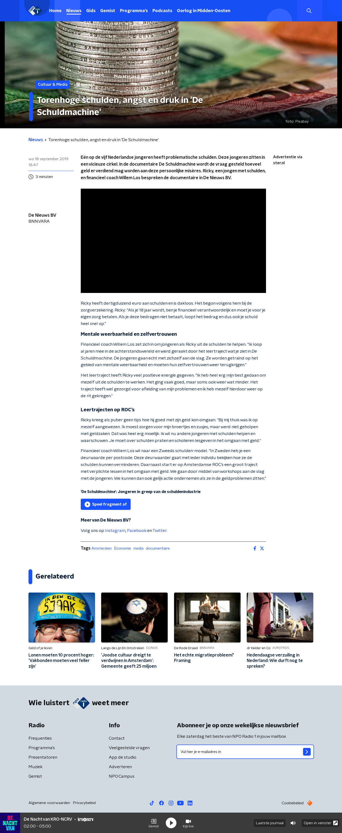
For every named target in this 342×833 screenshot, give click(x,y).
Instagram (115, 531)
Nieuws (73, 11)
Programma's (134, 11)
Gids (90, 11)
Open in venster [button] (321, 823)
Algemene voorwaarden (49, 803)
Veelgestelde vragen (129, 748)
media (138, 548)
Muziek (35, 767)
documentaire (158, 548)
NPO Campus (121, 776)
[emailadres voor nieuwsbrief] (245, 751)
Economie (122, 548)
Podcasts (162, 11)
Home (55, 11)
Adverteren (120, 767)
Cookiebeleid (293, 803)
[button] (153, 823)
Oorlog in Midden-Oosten (203, 11)
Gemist (107, 11)
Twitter (159, 531)
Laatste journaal (270, 823)
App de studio (122, 757)
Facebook (136, 531)
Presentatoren (42, 757)
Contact (117, 738)
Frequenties (40, 738)
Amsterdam (101, 548)
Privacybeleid (84, 803)
